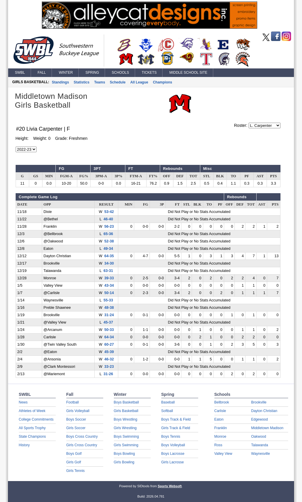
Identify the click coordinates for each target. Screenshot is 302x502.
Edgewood (259, 419)
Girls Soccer (76, 428)
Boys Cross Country (82, 436)
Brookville (259, 402)
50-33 (109, 330)
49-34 (108, 249)
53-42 (109, 212)
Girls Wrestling (125, 428)
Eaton (219, 419)
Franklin (220, 428)
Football (72, 402)
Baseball (168, 402)
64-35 (109, 256)
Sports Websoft (170, 486)
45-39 (109, 352)
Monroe (220, 436)
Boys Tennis (170, 436)
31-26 (108, 374)
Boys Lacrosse (173, 454)
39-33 (109, 278)
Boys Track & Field (176, 419)
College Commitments (36, 419)
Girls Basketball (126, 411)
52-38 (109, 241)
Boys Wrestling (125, 419)
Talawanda (259, 445)
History (24, 445)
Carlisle (220, 411)
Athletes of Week (32, 411)
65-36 (108, 234)
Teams (99, 82)
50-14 (109, 293)
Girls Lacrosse (172, 462)
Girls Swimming (126, 445)
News (23, 402)
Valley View (223, 454)
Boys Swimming (126, 436)
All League (139, 82)
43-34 (109, 285)
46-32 (109, 359)
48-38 (109, 308)
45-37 (108, 322)
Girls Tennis (75, 471)
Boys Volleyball (173, 445)
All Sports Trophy (32, 428)
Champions (162, 82)
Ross (218, 445)
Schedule (117, 82)
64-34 (109, 337)
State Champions (32, 436)
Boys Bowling (124, 454)
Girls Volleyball (78, 411)
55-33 (108, 300)
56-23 (109, 226)
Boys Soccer (76, 419)
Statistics (81, 82)
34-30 (109, 263)
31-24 (109, 315)
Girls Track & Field (175, 428)
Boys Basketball (126, 402)
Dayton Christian (264, 411)
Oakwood (258, 436)
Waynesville (260, 454)
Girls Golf (73, 462)
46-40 (108, 219)
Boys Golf (74, 454)
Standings (60, 82)
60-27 (109, 344)
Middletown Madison (267, 428)
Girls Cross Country (81, 445)
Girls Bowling (124, 462)
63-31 (108, 271)
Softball (167, 411)
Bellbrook (221, 402)
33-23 (109, 367)
